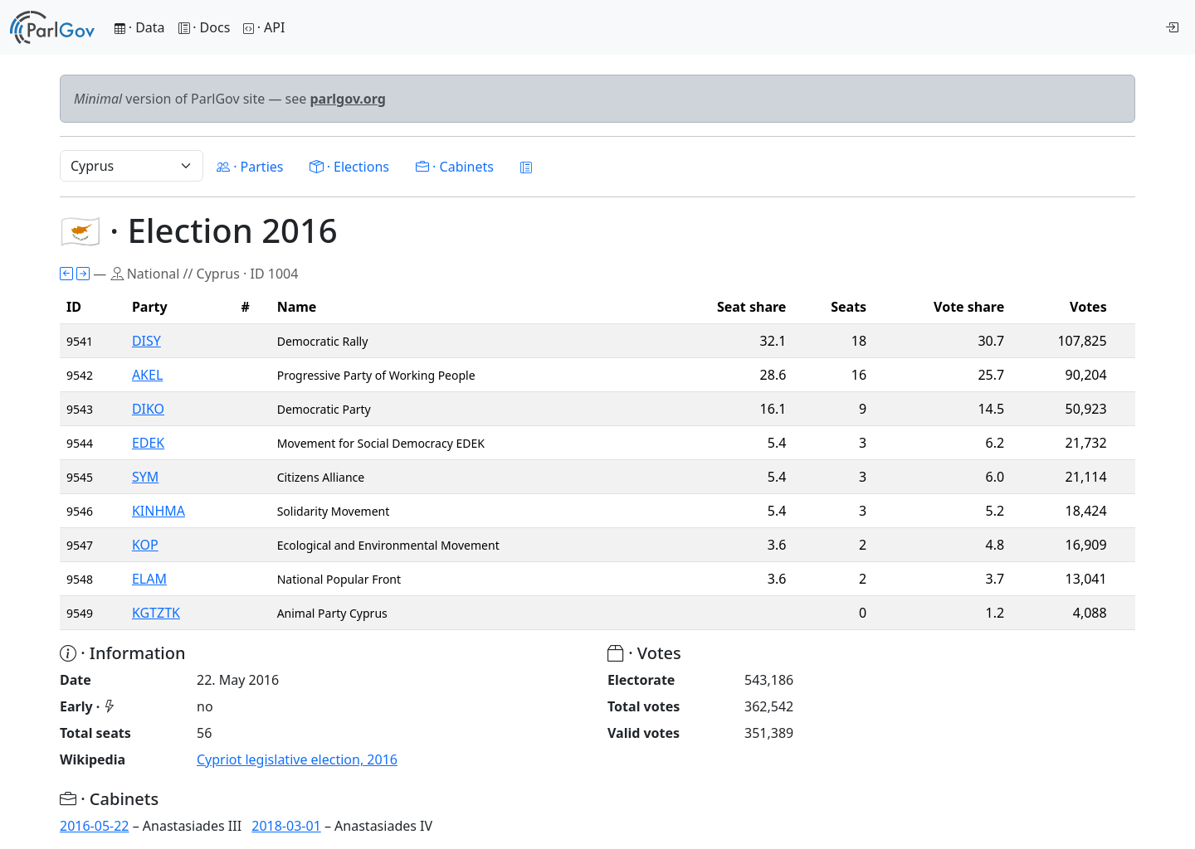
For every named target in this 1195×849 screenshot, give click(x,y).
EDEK (148, 443)
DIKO (148, 409)
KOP (145, 545)
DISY (146, 341)
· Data (140, 27)
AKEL (147, 375)
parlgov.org (348, 99)
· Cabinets (455, 167)
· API (264, 27)
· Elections (349, 167)
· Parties (250, 167)
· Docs (204, 27)
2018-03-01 (286, 826)
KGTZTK (156, 613)
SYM (145, 477)
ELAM (149, 579)
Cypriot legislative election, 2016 (297, 759)
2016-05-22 (94, 826)
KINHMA (158, 511)
